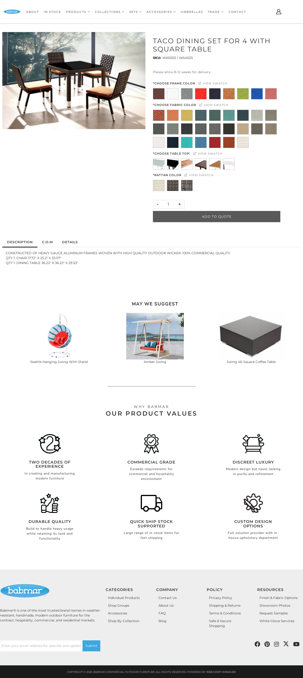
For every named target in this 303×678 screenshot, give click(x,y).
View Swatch (212, 83)
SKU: (157, 58)
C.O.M (47, 242)
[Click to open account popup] (279, 11)
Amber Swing (155, 362)
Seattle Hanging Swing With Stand (59, 362)
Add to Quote (216, 216)
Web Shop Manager (221, 672)
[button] (78, 11)
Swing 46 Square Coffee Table (251, 362)
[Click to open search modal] (267, 11)
